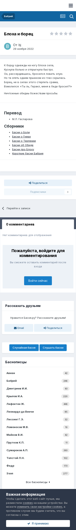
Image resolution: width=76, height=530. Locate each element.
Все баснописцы (38, 482)
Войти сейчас (38, 280)
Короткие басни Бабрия (27, 153)
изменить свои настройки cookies (39, 506)
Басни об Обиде (22, 145)
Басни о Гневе (21, 136)
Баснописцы (16, 362)
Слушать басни (53, 347)
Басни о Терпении (24, 140)
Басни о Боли (21, 132)
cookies (28, 502)
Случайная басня (24, 347)
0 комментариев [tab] (20, 224)
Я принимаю (38, 523)
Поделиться (38, 183)
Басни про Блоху (23, 149)
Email (19, 327)
